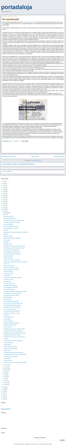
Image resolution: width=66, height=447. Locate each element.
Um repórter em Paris (8, 279)
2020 (4, 193)
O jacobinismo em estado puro (10, 348)
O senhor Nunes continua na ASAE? (12, 259)
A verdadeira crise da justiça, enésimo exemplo (14, 328)
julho (5, 372)
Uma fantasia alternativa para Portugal (12, 305)
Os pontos (6, 338)
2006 (4, 393)
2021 (4, 191)
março (5, 380)
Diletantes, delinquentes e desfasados (12, 238)
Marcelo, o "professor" (8, 321)
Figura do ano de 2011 (9, 216)
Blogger (50, 444)
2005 (4, 395)
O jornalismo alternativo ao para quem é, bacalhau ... (15, 291)
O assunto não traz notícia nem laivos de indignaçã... (15, 362)
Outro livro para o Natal (9, 265)
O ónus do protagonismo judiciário (11, 301)
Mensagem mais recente (8, 156)
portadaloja (16, 7)
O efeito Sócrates (7, 327)
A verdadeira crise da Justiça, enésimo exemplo (14, 336)
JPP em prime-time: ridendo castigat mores (13, 340)
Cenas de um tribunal (8, 255)
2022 (4, 189)
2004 (4, 397)
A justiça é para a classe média (10, 356)
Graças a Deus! (7, 350)
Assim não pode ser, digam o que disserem (13, 330)
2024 (4, 185)
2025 (4, 183)
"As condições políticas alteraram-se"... (12, 311)
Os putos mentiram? (6, 171)
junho (5, 374)
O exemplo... (6, 242)
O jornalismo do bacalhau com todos (12, 313)
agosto (5, 370)
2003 (4, 399)
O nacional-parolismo (8, 342)
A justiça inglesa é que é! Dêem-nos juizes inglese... (15, 354)
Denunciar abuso (6, 409)
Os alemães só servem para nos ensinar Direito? (14, 246)
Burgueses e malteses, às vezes (11, 267)
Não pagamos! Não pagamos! (10, 285)
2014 (4, 205)
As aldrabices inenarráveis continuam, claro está (14, 332)
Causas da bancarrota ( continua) (11, 228)
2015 (4, 203)
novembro (6, 364)
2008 (4, 391)
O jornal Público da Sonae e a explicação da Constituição (18, 164)
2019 (4, 195)
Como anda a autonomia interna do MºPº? (13, 277)
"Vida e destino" (7, 275)
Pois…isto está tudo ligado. (10, 309)
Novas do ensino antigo (9, 289)
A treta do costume (8, 360)
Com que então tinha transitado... (11, 287)
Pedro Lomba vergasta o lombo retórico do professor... (16, 261)
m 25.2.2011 (26, 22)
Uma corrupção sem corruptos (10, 346)
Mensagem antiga (59, 156)
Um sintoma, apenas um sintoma (11, 226)
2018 (4, 197)
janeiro (5, 384)
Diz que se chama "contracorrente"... (12, 250)
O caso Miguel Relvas (8, 317)
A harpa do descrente (8, 271)
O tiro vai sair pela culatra (9, 283)
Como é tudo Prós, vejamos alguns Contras (13, 303)
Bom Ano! (6, 214)
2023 (4, 187)
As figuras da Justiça (8, 273)
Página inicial (34, 156)
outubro (5, 366)
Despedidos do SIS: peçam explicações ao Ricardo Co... (16, 232)
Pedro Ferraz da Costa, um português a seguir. (14, 220)
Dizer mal (6, 234)
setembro (6, 368)
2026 (4, 181)
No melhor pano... (8, 319)
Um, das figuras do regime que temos (12, 251)
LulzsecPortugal (7, 344)
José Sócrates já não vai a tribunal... (12, 295)
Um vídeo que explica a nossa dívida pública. (14, 352)
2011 (4, 211)
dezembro (6, 212)
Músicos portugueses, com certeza (11, 269)
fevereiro (6, 382)
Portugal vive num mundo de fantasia (12, 307)
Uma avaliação (7, 358)
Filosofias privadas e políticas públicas (12, 334)
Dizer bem (6, 230)
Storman (37, 444)
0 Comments (16, 141)
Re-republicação (7, 281)
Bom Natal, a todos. (8, 244)
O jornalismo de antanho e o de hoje (12, 222)
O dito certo (6, 315)
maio (5, 376)
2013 (4, 207)
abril (5, 378)
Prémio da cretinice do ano (10, 218)
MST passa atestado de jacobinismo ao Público (14, 248)
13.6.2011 (33, 22)
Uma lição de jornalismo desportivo (11, 323)
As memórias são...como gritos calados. (12, 293)
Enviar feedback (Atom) (36, 160)
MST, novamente (7, 299)
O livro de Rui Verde (8, 257)
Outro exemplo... (7, 240)
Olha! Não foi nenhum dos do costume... (13, 254)
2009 (4, 389)
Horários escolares (8, 297)
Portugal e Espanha (8, 236)
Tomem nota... (7, 263)
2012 (4, 209)
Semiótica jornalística (8, 224)
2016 (4, 201)
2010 (4, 387)
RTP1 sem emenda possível (10, 324)
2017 (4, 199)
